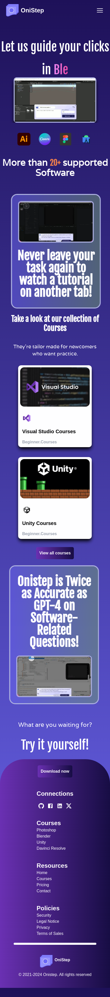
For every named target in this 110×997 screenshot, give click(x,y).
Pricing (43, 885)
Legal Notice (48, 921)
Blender (44, 836)
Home (42, 873)
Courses (44, 879)
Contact (44, 891)
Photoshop (46, 830)
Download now (55, 771)
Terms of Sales (50, 933)
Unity (41, 842)
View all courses (55, 553)
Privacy (43, 927)
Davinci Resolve (51, 848)
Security (44, 915)
